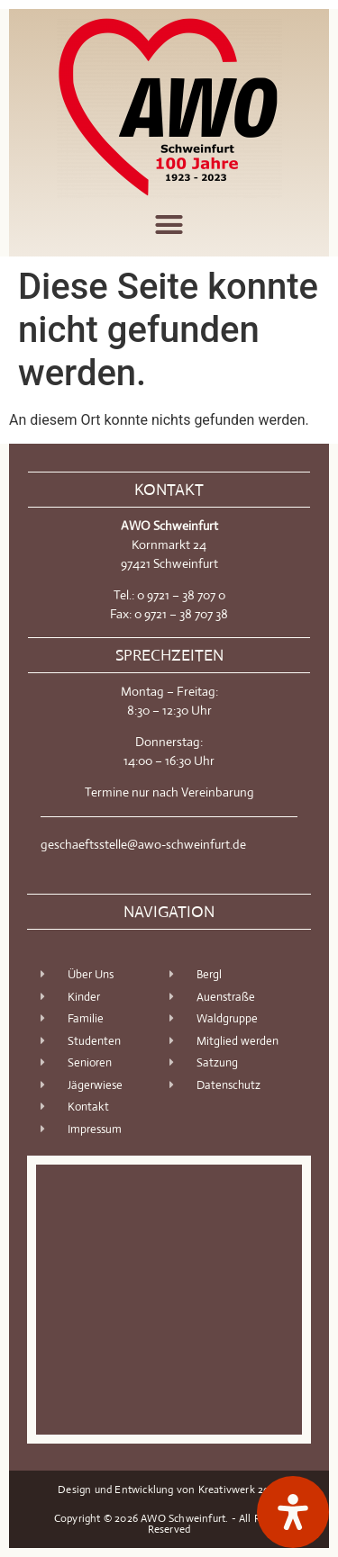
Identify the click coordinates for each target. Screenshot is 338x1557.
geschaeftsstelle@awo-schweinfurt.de (143, 844)
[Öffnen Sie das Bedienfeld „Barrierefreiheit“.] (293, 1512)
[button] (169, 225)
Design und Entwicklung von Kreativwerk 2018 (169, 1489)
